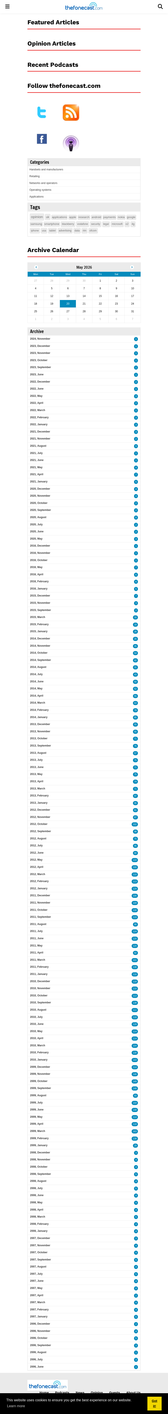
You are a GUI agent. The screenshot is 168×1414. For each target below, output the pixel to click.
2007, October (38, 1252)
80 (135, 853)
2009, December (40, 1066)
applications (59, 217)
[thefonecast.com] (84, 6)
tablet (52, 230)
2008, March (37, 1216)
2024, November (40, 338)
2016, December (40, 545)
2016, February (39, 581)
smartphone (51, 224)
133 (135, 860)
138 (135, 967)
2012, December (40, 809)
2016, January (38, 588)
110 (135, 874)
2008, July (36, 1188)
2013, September (40, 745)
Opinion (97, 1392)
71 (135, 739)
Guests (114, 1392)
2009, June (36, 1109)
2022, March (37, 410)
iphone (35, 230)
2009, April (36, 1123)
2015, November (40, 602)
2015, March (37, 617)
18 (135, 624)
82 (135, 953)
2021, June (36, 460)
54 (135, 653)
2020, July (36, 524)
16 (135, 617)
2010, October (38, 995)
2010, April (36, 1038)
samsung (36, 224)
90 (135, 924)
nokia (121, 217)
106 (135, 896)
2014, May (36, 688)
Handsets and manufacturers (46, 169)
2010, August (38, 1009)
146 (135, 1074)
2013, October (38, 738)
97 (135, 796)
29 (135, 1145)
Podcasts (62, 1392)
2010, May (36, 1031)
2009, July (36, 1102)
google (131, 217)
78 (135, 710)
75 (135, 760)
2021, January (38, 481)
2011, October (38, 909)
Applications (36, 196)
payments (109, 217)
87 (135, 817)
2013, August (38, 752)
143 (135, 1060)
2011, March (37, 959)
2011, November (40, 902)
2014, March (37, 702)
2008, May (36, 1202)
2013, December (40, 724)
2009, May (36, 1116)
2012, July (36, 845)
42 (135, 660)
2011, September (40, 916)
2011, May (36, 945)
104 (135, 1046)
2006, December (40, 1323)
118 (135, 981)
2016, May (36, 567)
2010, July (36, 1017)
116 (135, 974)
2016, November (40, 552)
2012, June (36, 852)
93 (135, 1095)
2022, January (38, 424)
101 (135, 960)
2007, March (37, 1302)
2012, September (40, 831)
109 (135, 903)
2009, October (38, 1081)
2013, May (36, 774)
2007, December (40, 1238)
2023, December (40, 346)
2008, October (38, 1166)
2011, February (39, 966)
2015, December (40, 595)
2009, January (38, 1145)
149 (135, 1081)
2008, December (40, 1152)
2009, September (40, 1088)
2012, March (37, 874)
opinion (37, 217)
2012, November (40, 817)
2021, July (36, 453)
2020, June (36, 531)
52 (135, 689)
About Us (133, 1392)
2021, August (38, 445)
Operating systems (40, 189)
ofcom (93, 230)
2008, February (39, 1223)
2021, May (36, 467)
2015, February (39, 624)
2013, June (36, 767)
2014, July (36, 674)
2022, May (36, 395)
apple (72, 217)
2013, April (36, 781)
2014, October (38, 652)
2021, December (40, 431)
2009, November (40, 1073)
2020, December (40, 488)
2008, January (38, 1230)
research (83, 217)
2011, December (40, 895)
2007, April (36, 1295)
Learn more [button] (16, 1406)
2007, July (36, 1273)
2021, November (40, 438)
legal (106, 224)
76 (135, 746)
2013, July (36, 759)
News (80, 1392)
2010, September (40, 1002)
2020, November (40, 495)
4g (133, 224)
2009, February (39, 1138)
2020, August (38, 517)
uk (47, 217)
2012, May (36, 859)
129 (135, 889)
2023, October (38, 360)
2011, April (36, 952)
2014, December (40, 638)
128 (135, 1024)
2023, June (36, 374)
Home (44, 1392)
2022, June (36, 388)
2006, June (36, 1366)
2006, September (40, 1345)
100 (135, 867)
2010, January (38, 1059)
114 (135, 1031)
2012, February (39, 881)
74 (135, 781)
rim (84, 230)
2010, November (40, 988)
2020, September (40, 510)
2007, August (38, 1266)
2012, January (38, 888)
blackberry (68, 224)
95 (135, 803)
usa (44, 230)
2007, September (40, 1259)
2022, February (39, 417)
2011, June (36, 938)
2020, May (36, 538)
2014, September (40, 660)
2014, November (40, 645)
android (96, 217)
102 (135, 824)
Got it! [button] (154, 1403)
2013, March (37, 788)
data (77, 230)
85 (135, 717)
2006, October (38, 1338)
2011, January (38, 974)
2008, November (40, 1159)
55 (135, 696)
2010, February (39, 1052)
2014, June (36, 681)
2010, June (36, 1024)
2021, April (36, 474)
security (95, 224)
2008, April (36, 1209)
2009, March (37, 1131)
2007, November (40, 1245)
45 (135, 646)
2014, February (39, 709)
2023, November (40, 353)
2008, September (40, 1174)
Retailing (34, 176)
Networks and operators (43, 183)
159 (135, 1103)
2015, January (38, 631)
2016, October (38, 560)
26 (135, 631)
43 (135, 674)
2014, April (36, 695)
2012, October (38, 824)
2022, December (40, 381)
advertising (65, 230)
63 (135, 703)
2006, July (36, 1359)
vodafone (82, 224)
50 (135, 682)
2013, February (39, 795)
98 (135, 831)
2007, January (38, 1316)
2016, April (36, 574)
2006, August (38, 1352)
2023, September (40, 367)
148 (135, 1088)
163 (135, 1131)
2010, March (37, 1045)
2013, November (40, 731)
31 (135, 667)
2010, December (40, 981)
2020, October (38, 503)
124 (135, 931)
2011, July (36, 931)
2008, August (38, 1181)
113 (135, 881)
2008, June (36, 1195)
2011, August (38, 924)
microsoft (117, 224)
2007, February (39, 1309)
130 (135, 910)
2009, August (38, 1095)
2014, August (38, 667)
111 (135, 1010)
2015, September (40, 610)
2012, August (38, 838)
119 (135, 917)
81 (135, 810)
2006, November (40, 1331)
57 (135, 753)
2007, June (36, 1280)
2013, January (38, 802)
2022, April (36, 402)
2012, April (36, 867)
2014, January (38, 717)
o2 (127, 224)
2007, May (36, 1288)
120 (135, 938)
